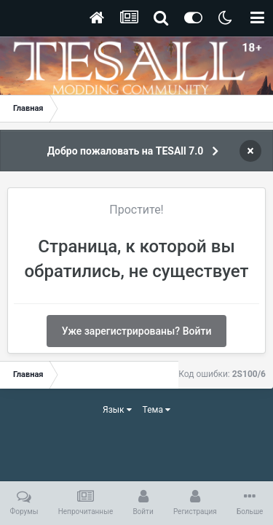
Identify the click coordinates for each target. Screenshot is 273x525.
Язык (117, 410)
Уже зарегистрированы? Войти (137, 331)
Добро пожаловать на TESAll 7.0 (125, 151)
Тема (156, 410)
